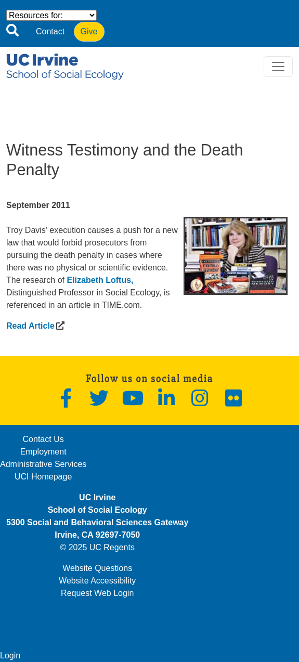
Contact (50, 31)
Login (10, 655)
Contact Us (43, 439)
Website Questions (97, 568)
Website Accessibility (97, 580)
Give (89, 31)
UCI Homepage (43, 476)
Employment (43, 451)
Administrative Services (43, 464)
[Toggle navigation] (278, 66)
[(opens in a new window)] (30, 325)
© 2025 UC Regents (97, 547)
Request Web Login (97, 593)
